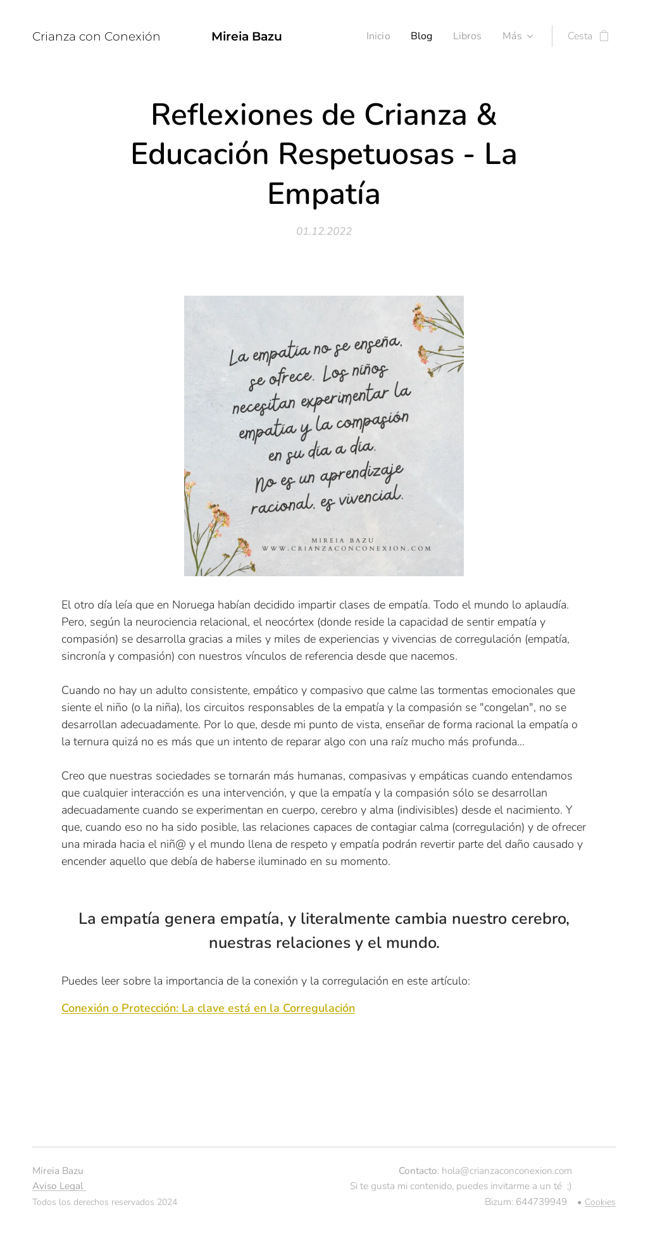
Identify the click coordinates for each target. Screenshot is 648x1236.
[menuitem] (377, 36)
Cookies (600, 1202)
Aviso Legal (59, 1185)
